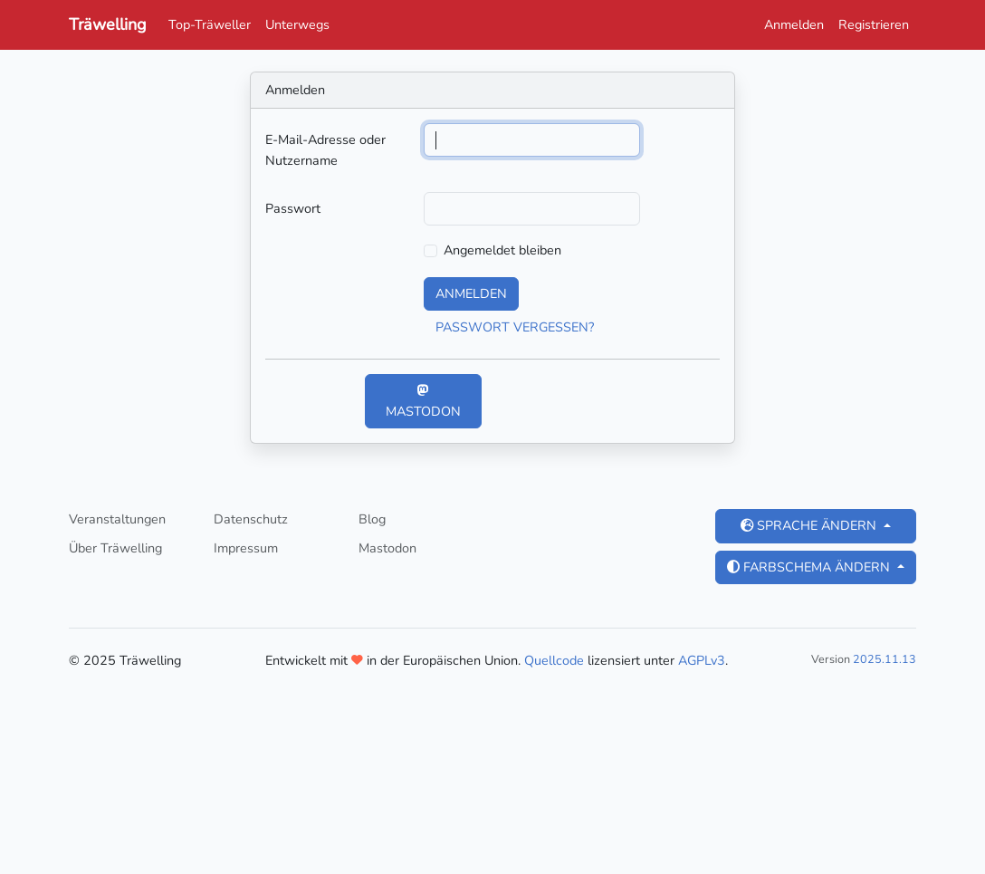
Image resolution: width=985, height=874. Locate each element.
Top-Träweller (209, 24)
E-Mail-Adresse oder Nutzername (325, 149)
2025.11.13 (884, 659)
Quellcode (554, 660)
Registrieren (873, 24)
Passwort (292, 208)
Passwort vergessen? (514, 327)
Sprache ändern (810, 525)
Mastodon (423, 402)
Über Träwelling (115, 548)
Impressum (246, 548)
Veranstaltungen (117, 519)
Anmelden (794, 24)
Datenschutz (251, 519)
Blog (372, 519)
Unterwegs (297, 24)
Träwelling (108, 24)
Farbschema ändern (810, 567)
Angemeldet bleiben (502, 250)
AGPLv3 (701, 660)
